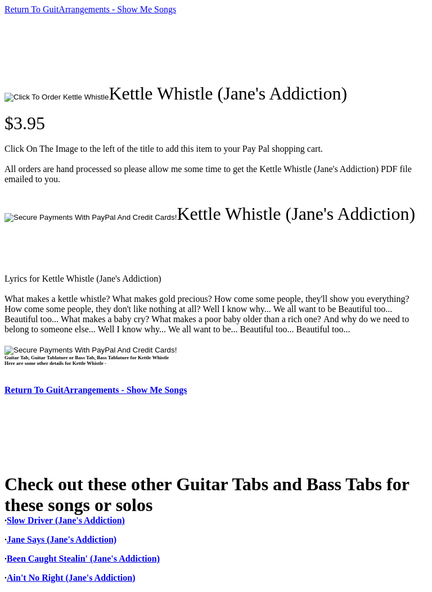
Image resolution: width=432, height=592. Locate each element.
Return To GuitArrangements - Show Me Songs (90, 9)
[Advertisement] (209, 49)
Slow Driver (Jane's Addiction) (66, 520)
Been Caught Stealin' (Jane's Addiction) (83, 558)
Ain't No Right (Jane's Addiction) (71, 577)
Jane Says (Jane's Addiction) (61, 539)
